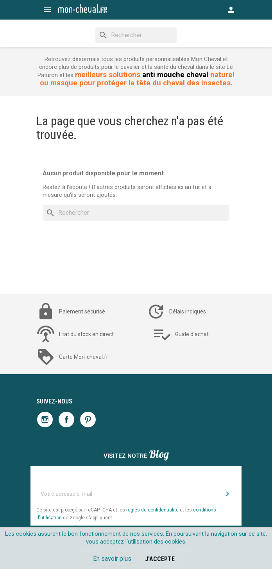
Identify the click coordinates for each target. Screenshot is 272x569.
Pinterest (88, 419)
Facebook (66, 419)
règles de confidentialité (152, 510)
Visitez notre (136, 455)
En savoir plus (112, 558)
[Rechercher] (136, 35)
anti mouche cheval (175, 74)
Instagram (45, 419)
